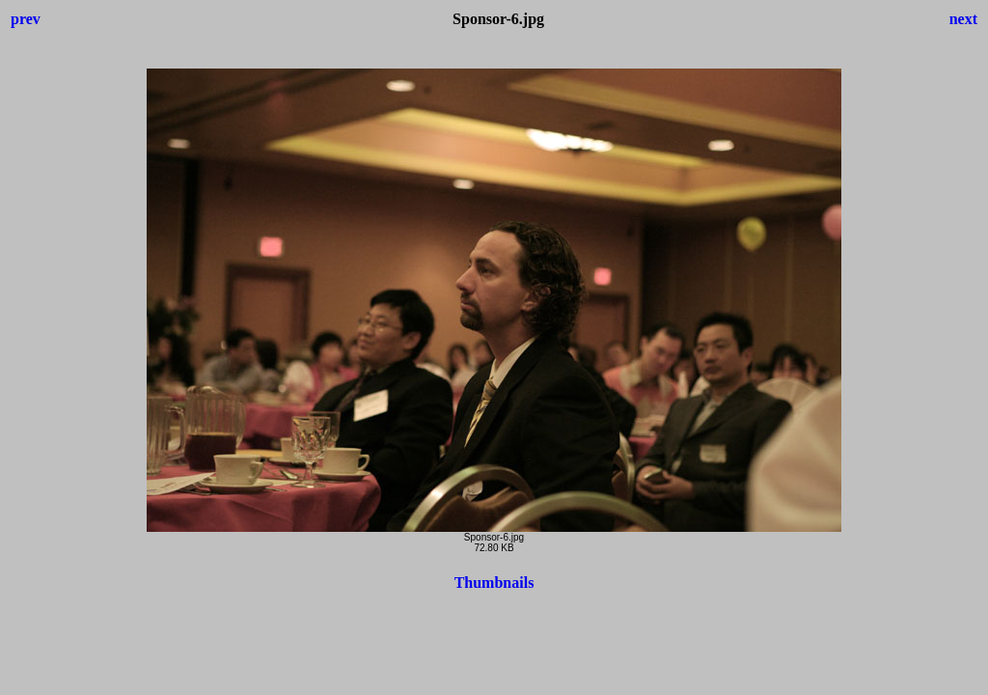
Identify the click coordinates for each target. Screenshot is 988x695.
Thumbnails (494, 582)
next (963, 19)
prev (26, 19)
